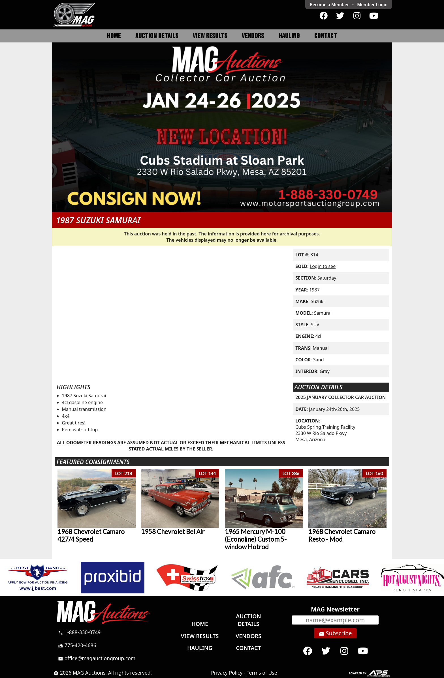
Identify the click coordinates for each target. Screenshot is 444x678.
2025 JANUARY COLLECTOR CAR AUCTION (340, 397)
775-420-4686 (77, 645)
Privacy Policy (226, 672)
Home (114, 36)
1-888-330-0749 (79, 632)
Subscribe (335, 633)
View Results (210, 36)
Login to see (323, 266)
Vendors (253, 36)
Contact (325, 36)
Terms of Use (262, 672)
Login (372, 4)
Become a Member (329, 4)
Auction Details (156, 36)
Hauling (289, 36)
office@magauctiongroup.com (96, 658)
